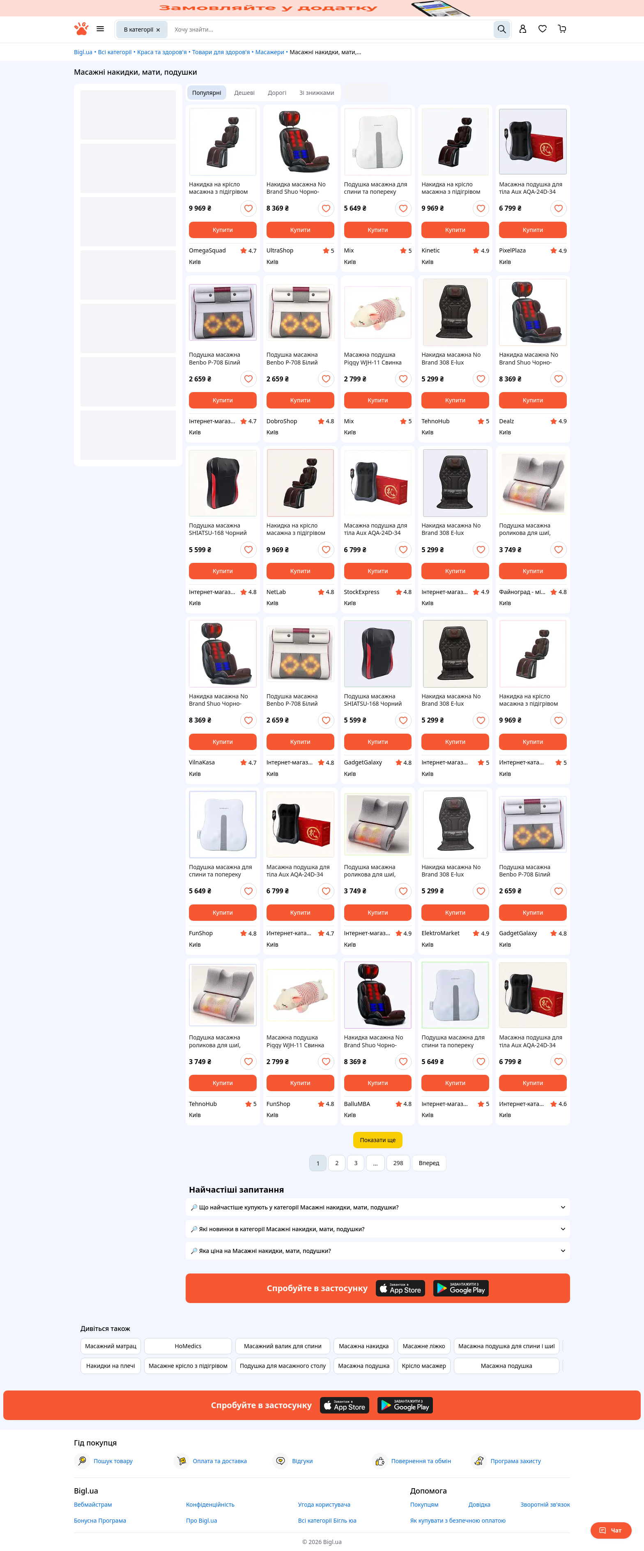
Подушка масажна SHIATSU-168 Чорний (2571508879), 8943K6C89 (218, 529)
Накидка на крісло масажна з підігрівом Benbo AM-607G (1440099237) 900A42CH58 (296, 529)
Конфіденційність (210, 1504)
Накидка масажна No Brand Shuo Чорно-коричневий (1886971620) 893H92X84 (218, 700)
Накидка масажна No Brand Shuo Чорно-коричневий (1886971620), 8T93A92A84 (528, 358)
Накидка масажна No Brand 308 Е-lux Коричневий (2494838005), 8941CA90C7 (451, 870)
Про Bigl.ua (201, 1520)
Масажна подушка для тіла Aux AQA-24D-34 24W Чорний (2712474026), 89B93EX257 (298, 870)
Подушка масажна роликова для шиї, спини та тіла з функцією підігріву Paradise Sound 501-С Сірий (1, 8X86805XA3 (218, 1041)
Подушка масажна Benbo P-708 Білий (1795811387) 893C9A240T (524, 870)
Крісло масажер (424, 1366)
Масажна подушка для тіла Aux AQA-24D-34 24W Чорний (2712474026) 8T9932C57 (533, 1041)
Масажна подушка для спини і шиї (506, 1346)
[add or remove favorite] (248, 208)
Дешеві (245, 92)
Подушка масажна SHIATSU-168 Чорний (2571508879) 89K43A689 (373, 700)
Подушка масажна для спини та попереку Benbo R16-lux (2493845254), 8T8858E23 (375, 188)
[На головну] (81, 33)
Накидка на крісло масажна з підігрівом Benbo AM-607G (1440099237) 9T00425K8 (455, 188)
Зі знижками (316, 92)
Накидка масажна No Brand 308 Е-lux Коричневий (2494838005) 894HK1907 (451, 358)
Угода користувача (324, 1504)
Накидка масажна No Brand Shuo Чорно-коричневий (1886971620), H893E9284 (373, 1041)
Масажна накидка (364, 1346)
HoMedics (188, 1346)
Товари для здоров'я (221, 52)
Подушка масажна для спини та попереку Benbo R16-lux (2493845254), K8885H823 (220, 870)
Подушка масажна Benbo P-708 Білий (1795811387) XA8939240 (214, 358)
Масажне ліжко (424, 1346)
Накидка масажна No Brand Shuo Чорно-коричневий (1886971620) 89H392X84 (296, 188)
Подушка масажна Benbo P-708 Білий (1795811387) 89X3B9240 (292, 700)
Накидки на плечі (110, 1366)
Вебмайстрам (93, 1504)
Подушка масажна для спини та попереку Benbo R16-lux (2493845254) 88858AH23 (453, 1041)
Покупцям (424, 1504)
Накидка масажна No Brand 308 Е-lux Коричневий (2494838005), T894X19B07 (451, 700)
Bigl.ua (83, 52)
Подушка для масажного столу (283, 1366)
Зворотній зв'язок (545, 1504)
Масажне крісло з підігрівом (188, 1366)
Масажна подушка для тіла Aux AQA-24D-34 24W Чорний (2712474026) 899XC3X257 (375, 529)
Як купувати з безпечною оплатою (458, 1520)
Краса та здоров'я (162, 52)
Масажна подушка (363, 1366)
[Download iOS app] (400, 1288)
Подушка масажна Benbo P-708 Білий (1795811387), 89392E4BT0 (292, 358)
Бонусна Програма (100, 1520)
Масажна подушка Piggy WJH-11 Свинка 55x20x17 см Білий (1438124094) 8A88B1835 (295, 1041)
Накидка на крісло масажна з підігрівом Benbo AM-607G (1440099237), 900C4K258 (528, 700)
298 (398, 1163)
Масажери (269, 52)
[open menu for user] (523, 30)
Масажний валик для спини (283, 1346)
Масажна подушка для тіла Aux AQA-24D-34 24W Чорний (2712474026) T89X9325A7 (530, 188)
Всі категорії (114, 52)
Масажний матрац (110, 1346)
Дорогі (277, 92)
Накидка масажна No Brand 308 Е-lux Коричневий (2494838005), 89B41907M (451, 529)
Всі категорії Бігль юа (327, 1520)
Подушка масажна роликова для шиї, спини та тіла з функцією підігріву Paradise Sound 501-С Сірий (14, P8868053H (529, 529)
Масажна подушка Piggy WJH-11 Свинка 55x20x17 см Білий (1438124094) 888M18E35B (373, 358)
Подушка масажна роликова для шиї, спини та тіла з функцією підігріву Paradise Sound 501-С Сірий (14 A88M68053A (375, 870)
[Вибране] (542, 31)
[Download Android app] (461, 1288)
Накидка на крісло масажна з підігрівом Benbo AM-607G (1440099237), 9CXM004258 (218, 188)
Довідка (479, 1504)
